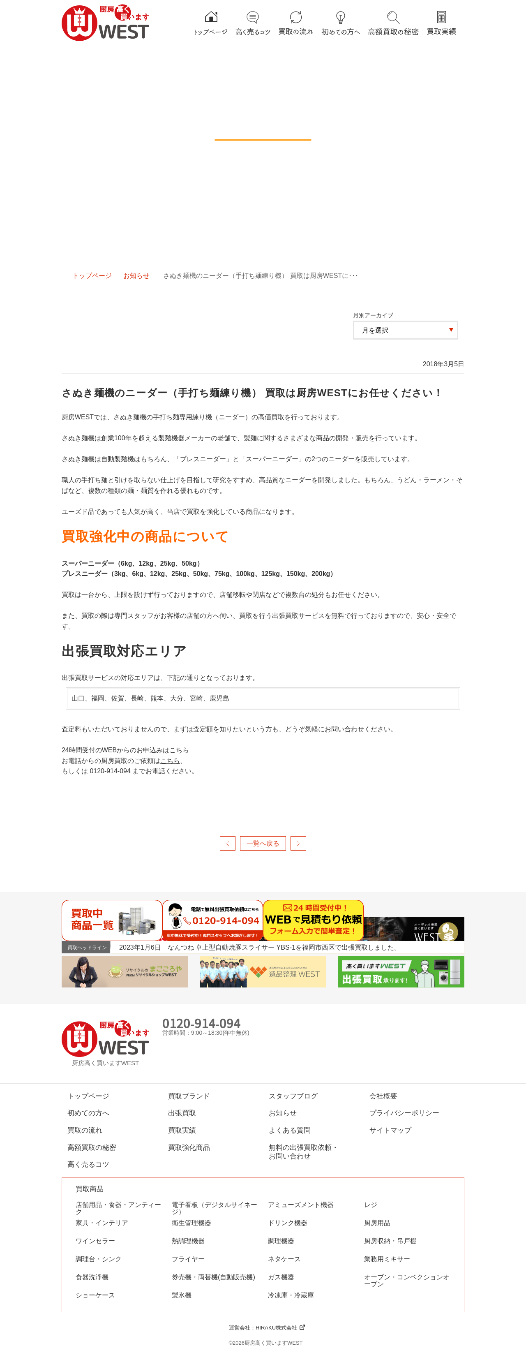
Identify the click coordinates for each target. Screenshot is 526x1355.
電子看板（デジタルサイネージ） (214, 1208)
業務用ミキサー (387, 1259)
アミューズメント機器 (301, 1204)
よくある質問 (290, 1130)
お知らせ (136, 275)
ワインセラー (95, 1240)
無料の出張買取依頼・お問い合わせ (304, 1152)
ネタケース (284, 1259)
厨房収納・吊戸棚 (390, 1240)
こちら (179, 750)
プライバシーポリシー (404, 1113)
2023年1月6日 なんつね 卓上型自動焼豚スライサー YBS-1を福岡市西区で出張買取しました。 (260, 947)
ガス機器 (281, 1277)
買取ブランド (189, 1096)
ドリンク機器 (287, 1222)
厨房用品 (377, 1222)
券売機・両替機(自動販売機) (213, 1277)
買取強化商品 (189, 1147)
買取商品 (90, 1189)
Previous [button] (446, 947)
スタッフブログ (293, 1096)
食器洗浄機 (92, 1277)
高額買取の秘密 (91, 1147)
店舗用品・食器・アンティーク (118, 1208)
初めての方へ (88, 1113)
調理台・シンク (99, 1259)
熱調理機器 (188, 1240)
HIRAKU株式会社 (276, 1328)
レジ (370, 1204)
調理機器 (281, 1240)
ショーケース (95, 1295)
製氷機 (181, 1295)
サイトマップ (390, 1130)
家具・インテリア (102, 1222)
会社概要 (383, 1096)
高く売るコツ (88, 1164)
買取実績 (182, 1130)
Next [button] (456, 947)
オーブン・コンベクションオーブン (407, 1281)
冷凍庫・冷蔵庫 (291, 1295)
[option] (291, 947)
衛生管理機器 (191, 1222)
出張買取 (182, 1113)
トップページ (92, 275)
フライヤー (188, 1259)
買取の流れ (84, 1130)
